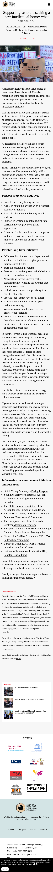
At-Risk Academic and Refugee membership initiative (24, 498)
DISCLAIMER (13, 854)
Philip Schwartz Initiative (22, 506)
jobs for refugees (24, 547)
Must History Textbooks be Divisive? (29, 699)
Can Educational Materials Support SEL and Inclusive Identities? (30, 712)
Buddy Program (39, 491)
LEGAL (23, 854)
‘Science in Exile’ (33, 424)
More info (33, 864)
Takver (18, 658)
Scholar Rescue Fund (15, 554)
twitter (33, 829)
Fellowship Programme (16, 539)
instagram (22, 829)
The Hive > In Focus (26, 38)
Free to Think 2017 (37, 119)
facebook (11, 829)
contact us (43, 829)
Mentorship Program (24, 524)
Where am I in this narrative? (26, 688)
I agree (5, 869)
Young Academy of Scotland (21, 642)
